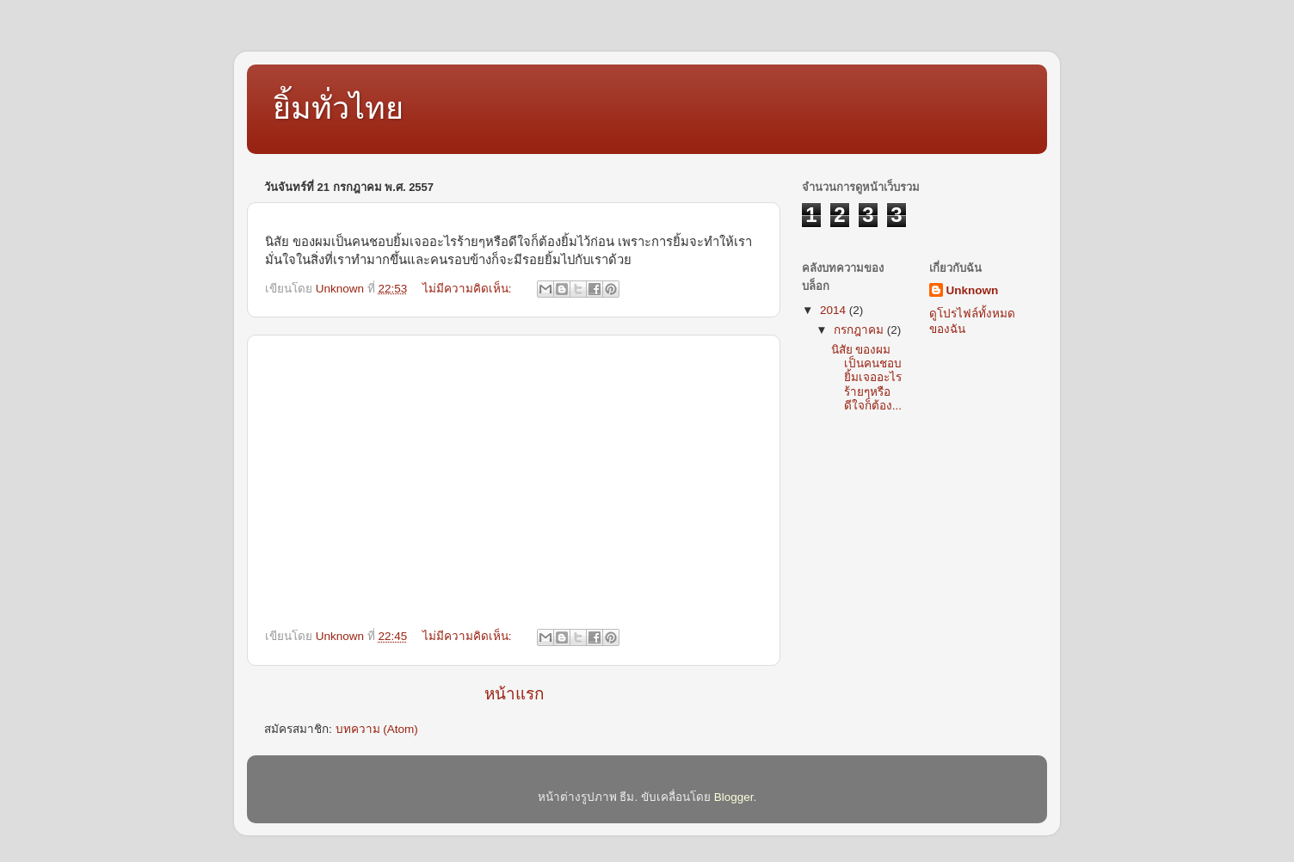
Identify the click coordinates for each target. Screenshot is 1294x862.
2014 (834, 310)
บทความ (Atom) (377, 729)
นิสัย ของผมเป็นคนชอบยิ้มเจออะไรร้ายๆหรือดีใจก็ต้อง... (866, 377)
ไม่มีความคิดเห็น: (468, 288)
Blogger (734, 797)
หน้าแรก (514, 694)
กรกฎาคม (860, 329)
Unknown (972, 290)
